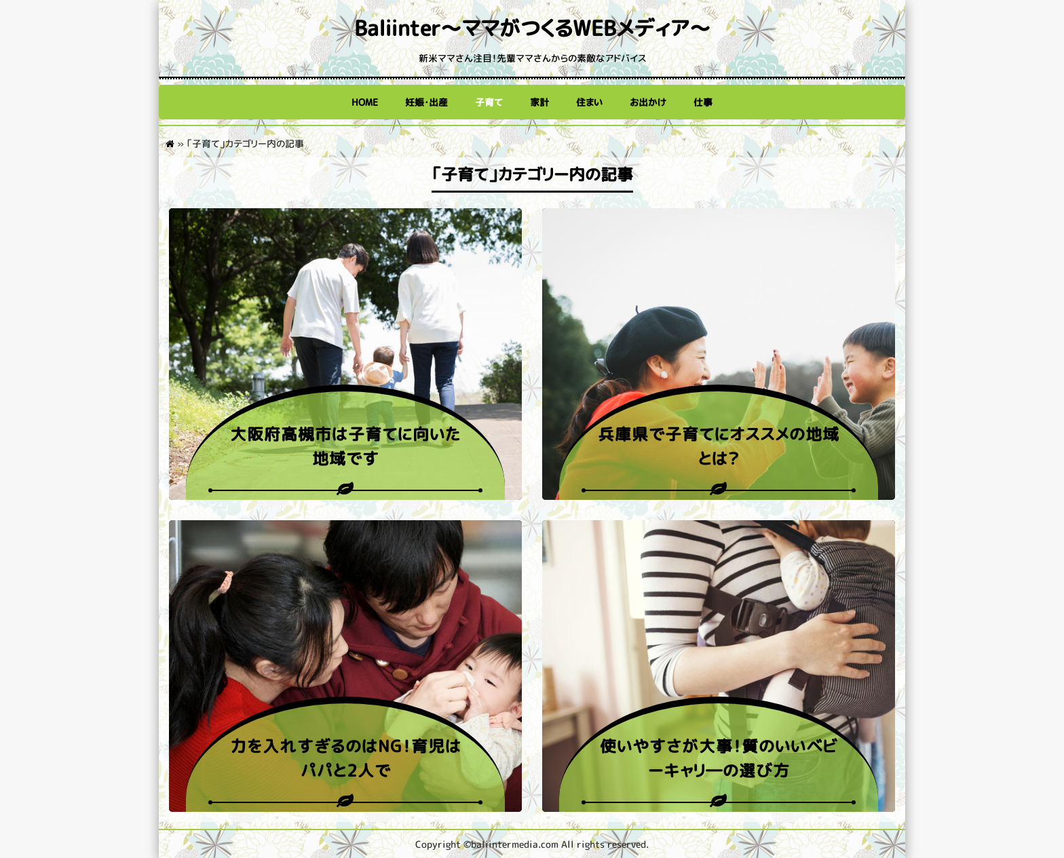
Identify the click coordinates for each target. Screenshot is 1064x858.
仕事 (703, 102)
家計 (539, 102)
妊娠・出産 (426, 102)
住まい (589, 102)
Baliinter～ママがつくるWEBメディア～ (532, 28)
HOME (365, 102)
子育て (489, 102)
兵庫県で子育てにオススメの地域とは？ (718, 446)
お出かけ (648, 102)
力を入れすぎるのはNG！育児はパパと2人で (345, 758)
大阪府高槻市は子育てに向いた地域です (345, 446)
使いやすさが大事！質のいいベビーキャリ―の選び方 (719, 758)
